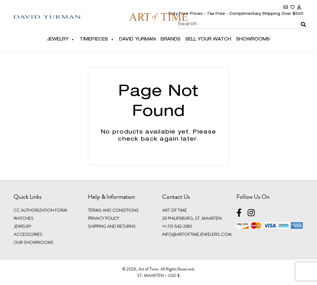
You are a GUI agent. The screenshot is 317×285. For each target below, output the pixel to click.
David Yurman (137, 39)
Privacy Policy (103, 218)
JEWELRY (22, 226)
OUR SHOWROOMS (34, 242)
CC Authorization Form (40, 210)
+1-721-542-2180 (177, 226)
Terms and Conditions (113, 210)
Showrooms (253, 39)
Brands (170, 39)
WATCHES (23, 218)
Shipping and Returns (112, 226)
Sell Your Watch (208, 39)
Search (302, 20)
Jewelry (61, 39)
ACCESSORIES (28, 234)
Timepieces (97, 39)
